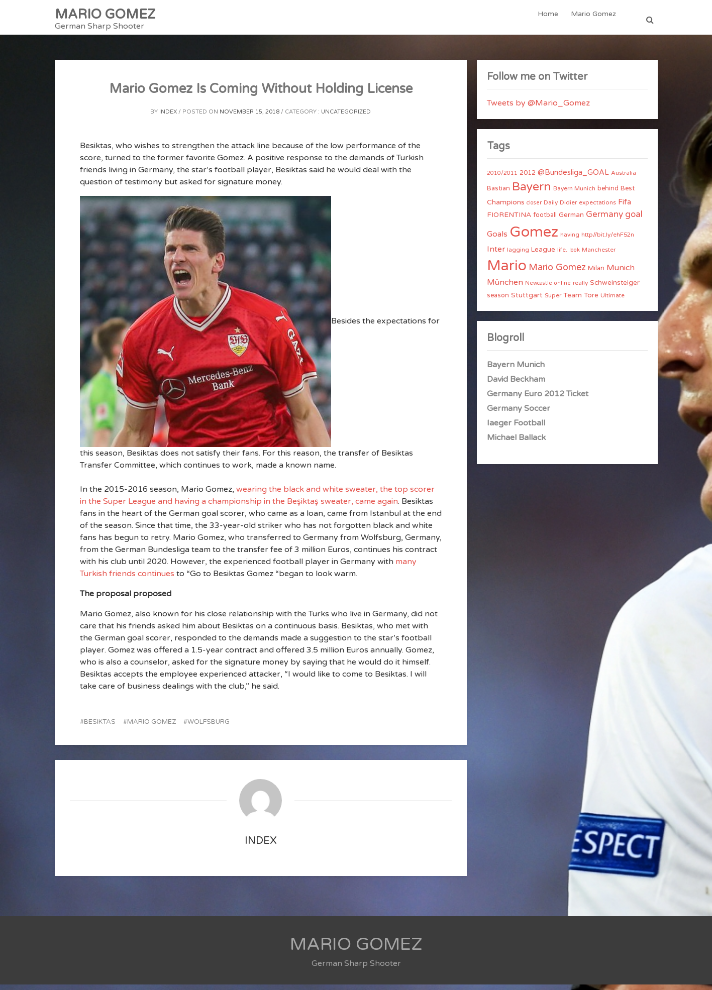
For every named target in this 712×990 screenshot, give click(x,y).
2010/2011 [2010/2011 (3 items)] (502, 178)
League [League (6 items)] (543, 255)
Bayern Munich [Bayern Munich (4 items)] (574, 193)
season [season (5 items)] (498, 301)
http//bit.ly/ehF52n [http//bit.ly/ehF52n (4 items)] (607, 240)
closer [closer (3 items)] (534, 208)
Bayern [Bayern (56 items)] (531, 192)
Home (550, 20)
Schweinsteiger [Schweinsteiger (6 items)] (615, 288)
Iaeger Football (516, 428)
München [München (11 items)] (505, 288)
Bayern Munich (516, 370)
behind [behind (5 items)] (608, 194)
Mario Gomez (594, 20)
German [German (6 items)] (571, 220)
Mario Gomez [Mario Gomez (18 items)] (557, 272)
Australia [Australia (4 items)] (623, 178)
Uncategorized (346, 117)
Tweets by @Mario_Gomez (538, 108)
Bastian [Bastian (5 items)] (498, 194)
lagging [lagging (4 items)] (518, 255)
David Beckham (516, 385)
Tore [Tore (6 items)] (591, 301)
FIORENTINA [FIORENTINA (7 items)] (509, 220)
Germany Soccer (518, 414)
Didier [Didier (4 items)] (568, 207)
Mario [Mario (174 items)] (507, 271)
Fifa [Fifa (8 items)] (624, 207)
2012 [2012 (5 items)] (528, 178)
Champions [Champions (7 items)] (506, 207)
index (168, 117)
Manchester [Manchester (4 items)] (599, 255)
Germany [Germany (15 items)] (604, 219)
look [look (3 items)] (574, 255)
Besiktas (100, 727)
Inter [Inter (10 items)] (496, 254)
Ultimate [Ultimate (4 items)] (612, 300)
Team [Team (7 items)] (572, 300)
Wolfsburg (208, 727)
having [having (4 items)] (569, 240)
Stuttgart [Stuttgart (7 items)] (527, 300)
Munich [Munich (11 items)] (620, 273)
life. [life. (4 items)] (562, 255)
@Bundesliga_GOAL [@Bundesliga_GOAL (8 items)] (573, 178)
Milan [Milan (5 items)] (596, 274)
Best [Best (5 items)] (628, 194)
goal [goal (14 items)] (634, 219)
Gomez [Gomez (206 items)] (534, 237)
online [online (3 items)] (562, 288)
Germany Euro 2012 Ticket (537, 399)
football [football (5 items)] (545, 220)
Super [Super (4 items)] (553, 300)
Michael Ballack (516, 443)
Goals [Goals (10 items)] (497, 239)
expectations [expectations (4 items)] (597, 207)
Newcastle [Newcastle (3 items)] (538, 288)
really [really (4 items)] (580, 288)
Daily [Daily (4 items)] (551, 207)
